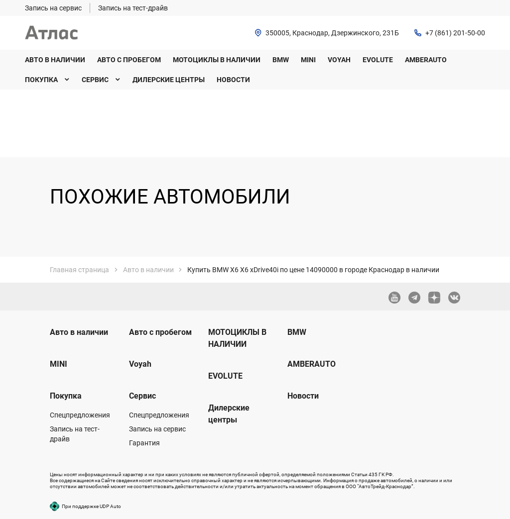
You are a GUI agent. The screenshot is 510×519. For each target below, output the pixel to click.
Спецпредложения (80, 415)
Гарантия (144, 443)
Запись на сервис (157, 429)
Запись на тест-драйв (75, 434)
